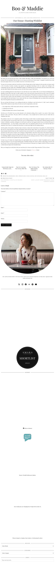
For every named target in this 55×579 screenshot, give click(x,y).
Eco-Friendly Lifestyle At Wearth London (14, 180)
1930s (16, 176)
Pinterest (34, 150)
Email (2, 213)
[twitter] (19, 284)
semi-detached (38, 176)
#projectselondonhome (8, 176)
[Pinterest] (14, 387)
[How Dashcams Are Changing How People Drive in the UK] (27, 492)
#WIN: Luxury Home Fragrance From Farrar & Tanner (41, 180)
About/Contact (19, 576)
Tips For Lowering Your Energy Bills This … (21, 168)
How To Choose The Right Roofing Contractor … (34, 168)
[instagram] (22, 284)
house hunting (30, 176)
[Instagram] (14, 303)
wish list (45, 176)
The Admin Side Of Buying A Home (47, 167)
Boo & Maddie (27, 8)
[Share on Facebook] (2, 173)
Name (2, 207)
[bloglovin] (29, 284)
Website (2, 218)
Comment (3, 191)
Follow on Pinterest (27, 428)
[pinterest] (32, 284)
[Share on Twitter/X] (4, 173)
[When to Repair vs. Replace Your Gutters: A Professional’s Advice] (27, 524)
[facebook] (26, 284)
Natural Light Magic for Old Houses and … (7, 167)
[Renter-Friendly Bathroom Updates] (27, 461)
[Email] (36, 284)
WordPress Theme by (46, 577)
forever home (22, 176)
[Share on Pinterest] (6, 173)
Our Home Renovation (33, 17)
